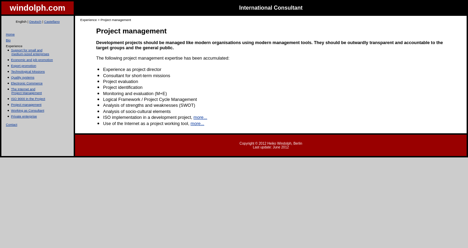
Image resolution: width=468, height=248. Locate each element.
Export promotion (23, 66)
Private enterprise (24, 116)
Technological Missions (28, 71)
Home (10, 34)
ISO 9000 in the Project (28, 99)
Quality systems (22, 77)
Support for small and (26, 50)
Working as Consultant (27, 110)
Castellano (52, 21)
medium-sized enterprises (30, 54)
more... (200, 117)
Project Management (26, 93)
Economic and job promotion (32, 60)
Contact (11, 124)
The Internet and (23, 89)
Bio (8, 40)
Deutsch (35, 21)
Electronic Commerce (27, 83)
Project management (26, 104)
